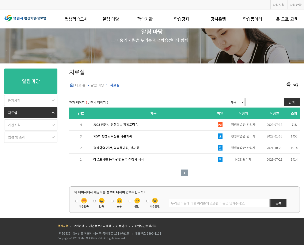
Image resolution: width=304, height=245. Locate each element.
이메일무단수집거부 (144, 226)
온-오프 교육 (287, 19)
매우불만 (155, 206)
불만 (137, 206)
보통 (119, 206)
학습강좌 (181, 19)
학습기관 (144, 19)
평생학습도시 (76, 19)
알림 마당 (110, 19)
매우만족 (84, 206)
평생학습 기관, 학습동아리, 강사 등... (117, 147)
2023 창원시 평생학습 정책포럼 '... (116, 124)
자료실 (12, 112)
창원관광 (296, 5)
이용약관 (121, 226)
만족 (101, 206)
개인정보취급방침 (100, 226)
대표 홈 (80, 85)
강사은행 (218, 19)
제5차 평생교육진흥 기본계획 (112, 136)
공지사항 (14, 100)
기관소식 (14, 124)
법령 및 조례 (16, 137)
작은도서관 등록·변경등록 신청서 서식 (118, 159)
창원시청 (279, 5)
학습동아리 (252, 19)
